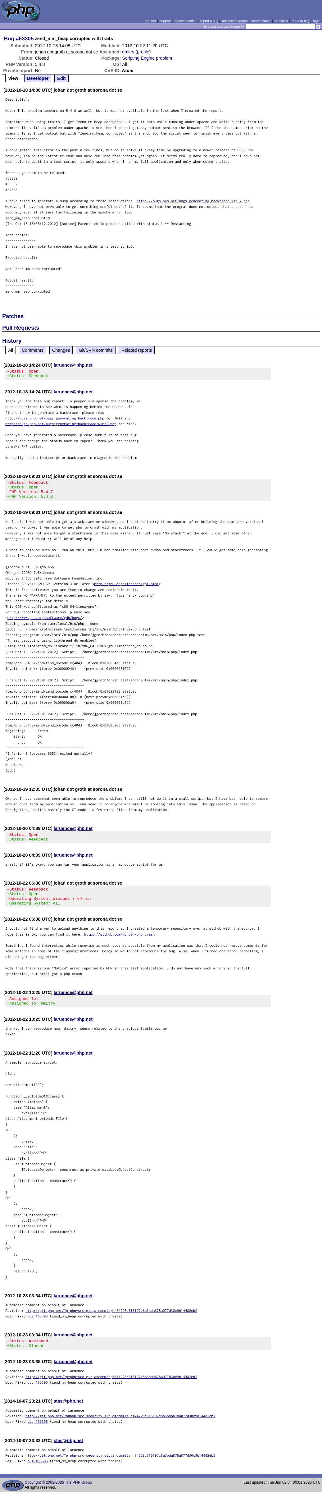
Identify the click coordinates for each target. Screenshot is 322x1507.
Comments (32, 350)
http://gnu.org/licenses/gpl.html (126, 589)
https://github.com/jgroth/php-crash (119, 945)
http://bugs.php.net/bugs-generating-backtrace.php (54, 420)
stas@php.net (68, 1415)
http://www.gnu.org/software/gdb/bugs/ (44, 623)
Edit (61, 78)
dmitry (128, 51)
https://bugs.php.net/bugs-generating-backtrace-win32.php (193, 201)
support (165, 21)
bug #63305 (38, 1329)
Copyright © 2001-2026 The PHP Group (58, 1497)
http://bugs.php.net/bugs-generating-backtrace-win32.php (60, 426)
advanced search (234, 21)
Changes (61, 350)
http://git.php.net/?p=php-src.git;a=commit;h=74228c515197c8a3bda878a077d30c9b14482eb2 (111, 1323)
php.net (150, 21)
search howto (261, 21)
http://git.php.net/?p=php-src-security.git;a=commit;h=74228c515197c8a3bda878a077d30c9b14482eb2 (120, 1431)
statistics (281, 21)
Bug (9, 38)
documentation (186, 21)
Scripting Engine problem (147, 58)
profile (143, 51)
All (10, 350)
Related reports (136, 350)
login (316, 21)
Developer (38, 78)
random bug (301, 21)
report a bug (209, 21)
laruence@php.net (73, 365)
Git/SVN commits (96, 350)
